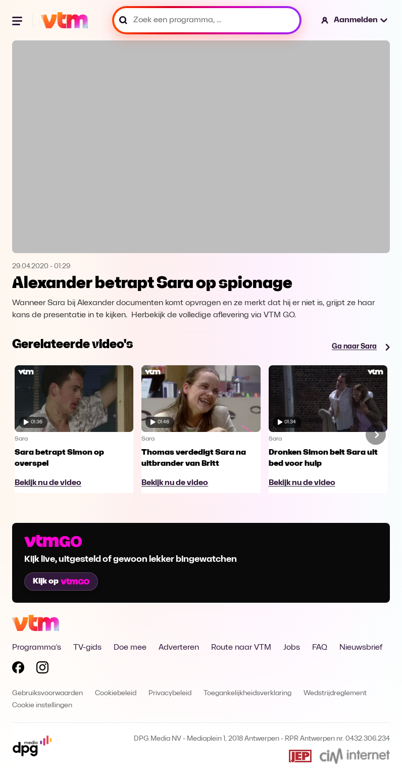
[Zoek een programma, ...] (206, 20)
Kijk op (61, 581)
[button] (355, 20)
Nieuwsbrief (360, 648)
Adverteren (179, 648)
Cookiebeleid (115, 693)
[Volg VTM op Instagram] (42, 669)
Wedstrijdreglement (335, 693)
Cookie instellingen (42, 705)
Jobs (291, 648)
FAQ (319, 648)
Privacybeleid (169, 693)
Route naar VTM (241, 648)
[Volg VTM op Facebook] (18, 669)
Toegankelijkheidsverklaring (247, 693)
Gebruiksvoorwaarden (47, 693)
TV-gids (87, 648)
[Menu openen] (18, 20)
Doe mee (130, 648)
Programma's (36, 648)
